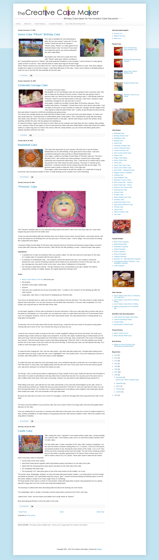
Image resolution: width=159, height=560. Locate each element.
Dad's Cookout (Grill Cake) (122, 153)
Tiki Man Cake (118, 207)
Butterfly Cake (118, 141)
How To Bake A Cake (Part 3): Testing (126, 304)
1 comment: (23, 135)
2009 (116, 366)
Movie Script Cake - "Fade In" (123, 182)
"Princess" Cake (27, 186)
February (119, 389)
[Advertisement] (46, 536)
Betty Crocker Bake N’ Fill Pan (32, 279)
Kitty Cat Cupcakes (120, 254)
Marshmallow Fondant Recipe (123, 324)
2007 (116, 372)
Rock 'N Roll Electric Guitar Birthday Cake (130, 48)
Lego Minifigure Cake (121, 177)
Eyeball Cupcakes (120, 249)
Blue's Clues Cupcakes (121, 242)
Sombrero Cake (119, 199)
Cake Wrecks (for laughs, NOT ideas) (126, 317)
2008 (116, 369)
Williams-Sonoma (119, 36)
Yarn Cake (117, 214)
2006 (116, 375)
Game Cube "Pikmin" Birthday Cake (39, 34)
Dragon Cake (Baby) (120, 158)
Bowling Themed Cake (131, 83)
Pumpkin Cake (118, 195)
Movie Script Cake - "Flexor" (123, 185)
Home (18, 24)
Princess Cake (118, 192)
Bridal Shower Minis (120, 244)
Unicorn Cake (118, 209)
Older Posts (100, 512)
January (119, 392)
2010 (116, 363)
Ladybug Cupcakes (120, 256)
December (119, 377)
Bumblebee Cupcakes (121, 246)
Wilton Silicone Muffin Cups (123, 336)
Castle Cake (25, 430)
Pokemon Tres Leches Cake (123, 187)
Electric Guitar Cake (120, 160)
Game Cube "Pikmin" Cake (122, 168)
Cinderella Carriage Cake (33, 85)
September (120, 383)
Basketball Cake (27, 144)
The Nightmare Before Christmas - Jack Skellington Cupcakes (126, 262)
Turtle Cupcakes (119, 266)
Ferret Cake (118, 163)
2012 (116, 358)
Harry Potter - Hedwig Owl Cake (124, 170)
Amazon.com (118, 33)
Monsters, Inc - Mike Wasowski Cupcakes (127, 259)
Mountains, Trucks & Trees (122, 180)
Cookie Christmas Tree (121, 150)
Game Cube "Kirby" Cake (122, 165)
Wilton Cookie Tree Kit (121, 333)
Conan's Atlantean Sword (122, 148)
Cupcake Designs (55, 24)
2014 (116, 355)
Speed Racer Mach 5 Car (122, 202)
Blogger (99, 549)
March (118, 386)
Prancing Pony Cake (120, 190)
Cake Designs (40, 24)
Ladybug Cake (118, 175)
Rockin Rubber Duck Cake (122, 197)
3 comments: (24, 75)
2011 (116, 361)
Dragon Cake (118, 155)
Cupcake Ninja (118, 322)
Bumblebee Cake (119, 138)
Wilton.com (117, 38)
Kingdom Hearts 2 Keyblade (123, 172)
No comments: (24, 177)
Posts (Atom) (31, 515)
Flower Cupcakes (119, 251)
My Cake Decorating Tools (75, 24)
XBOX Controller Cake (121, 212)
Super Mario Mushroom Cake (123, 204)
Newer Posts (23, 512)
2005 (116, 395)
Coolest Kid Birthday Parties (123, 319)
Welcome (27, 24)
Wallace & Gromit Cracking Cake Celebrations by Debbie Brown (124, 345)
